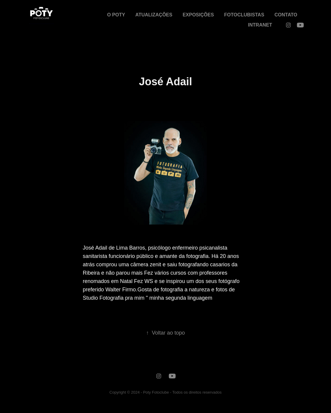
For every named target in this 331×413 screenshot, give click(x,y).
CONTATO (285, 14)
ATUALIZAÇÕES (153, 14)
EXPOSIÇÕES (198, 14)
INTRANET (260, 24)
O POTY (116, 14)
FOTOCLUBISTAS (244, 14)
